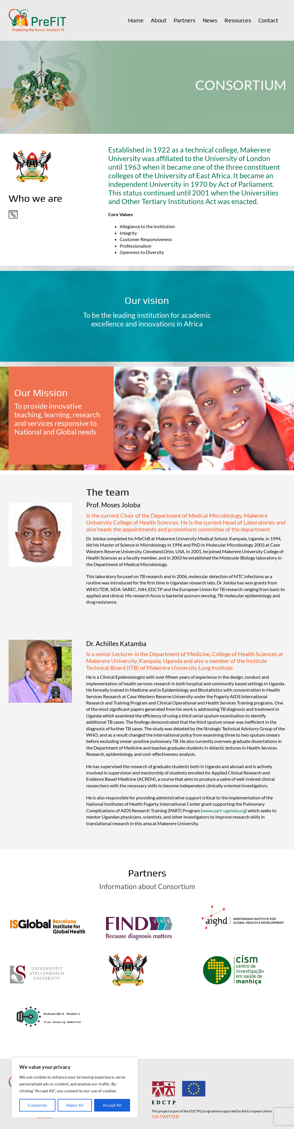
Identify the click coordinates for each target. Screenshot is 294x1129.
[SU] (37, 951)
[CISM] (233, 951)
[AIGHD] (242, 904)
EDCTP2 (195, 1111)
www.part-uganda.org (223, 810)
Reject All (75, 1105)
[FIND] (139, 904)
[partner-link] (13, 212)
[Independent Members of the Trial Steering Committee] (50, 998)
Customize (37, 1105)
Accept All (112, 1105)
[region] (74, 1087)
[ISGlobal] (48, 904)
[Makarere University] (128, 951)
